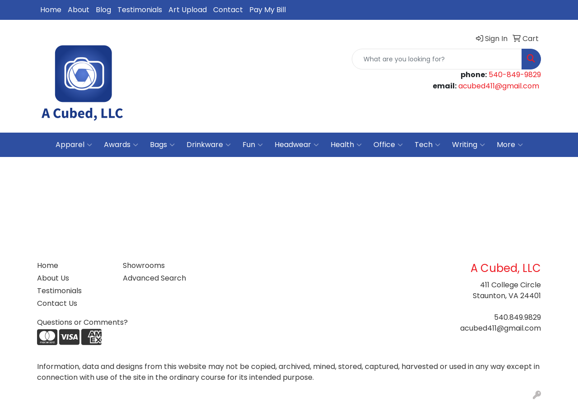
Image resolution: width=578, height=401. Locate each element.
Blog (103, 10)
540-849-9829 (515, 74)
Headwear (297, 144)
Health (346, 144)
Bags (162, 144)
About (78, 10)
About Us (53, 278)
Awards (121, 144)
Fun (252, 144)
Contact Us (57, 303)
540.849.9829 (517, 317)
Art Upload (187, 10)
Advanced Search (154, 278)
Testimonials (139, 10)
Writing (468, 144)
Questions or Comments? (82, 322)
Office (388, 144)
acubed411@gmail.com (498, 86)
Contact (228, 10)
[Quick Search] (437, 59)
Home (50, 10)
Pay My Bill (267, 10)
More (510, 144)
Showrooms (144, 265)
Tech (427, 144)
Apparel (74, 144)
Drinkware (208, 144)
